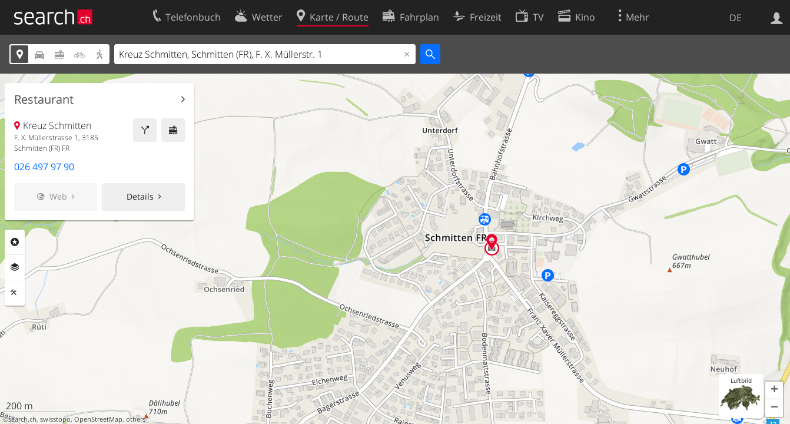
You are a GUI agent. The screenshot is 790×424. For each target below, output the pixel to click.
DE (735, 17)
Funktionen (15, 292)
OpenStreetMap (98, 419)
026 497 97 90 (44, 166)
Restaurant (44, 99)
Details (140, 196)
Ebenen (15, 267)
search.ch (22, 419)
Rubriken (15, 242)
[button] (774, 390)
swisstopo (55, 419)
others (135, 419)
